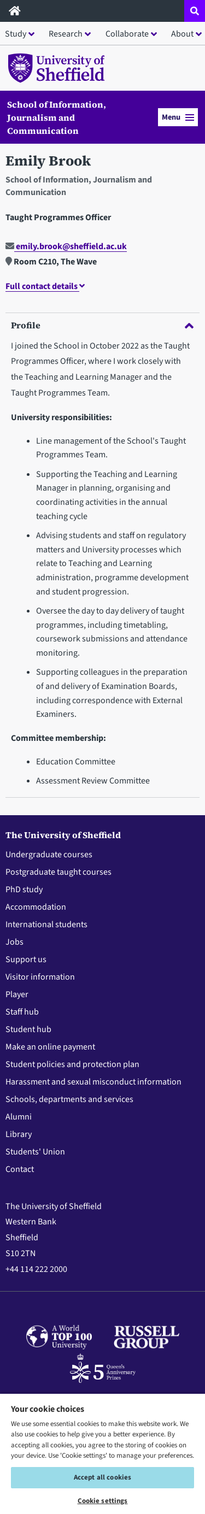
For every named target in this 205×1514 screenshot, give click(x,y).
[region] (102, 1453)
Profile (102, 325)
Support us (25, 959)
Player (16, 994)
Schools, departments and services (69, 1099)
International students (46, 924)
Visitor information (40, 977)
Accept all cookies (102, 1477)
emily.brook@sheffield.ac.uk (66, 246)
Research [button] (66, 34)
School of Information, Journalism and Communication (56, 117)
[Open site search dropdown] (194, 11)
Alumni (18, 1117)
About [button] (182, 34)
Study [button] (15, 34)
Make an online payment (50, 1047)
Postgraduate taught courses (58, 872)
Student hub (28, 1029)
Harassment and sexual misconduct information (93, 1082)
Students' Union (35, 1152)
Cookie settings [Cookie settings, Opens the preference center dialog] (103, 1501)
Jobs (14, 942)
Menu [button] (178, 117)
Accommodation (35, 907)
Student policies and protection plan (72, 1064)
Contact (19, 1169)
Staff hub (22, 1012)
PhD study (24, 889)
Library (18, 1134)
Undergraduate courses (48, 855)
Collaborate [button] (127, 34)
